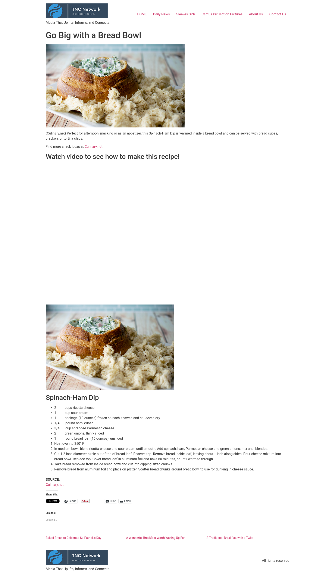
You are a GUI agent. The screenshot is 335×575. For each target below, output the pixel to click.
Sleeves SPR (185, 14)
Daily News (161, 14)
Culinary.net (94, 147)
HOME (142, 14)
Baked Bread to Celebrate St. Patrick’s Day (73, 538)
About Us (256, 14)
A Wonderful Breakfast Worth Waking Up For (155, 538)
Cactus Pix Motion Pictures (221, 14)
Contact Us (277, 14)
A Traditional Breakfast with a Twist (229, 538)
